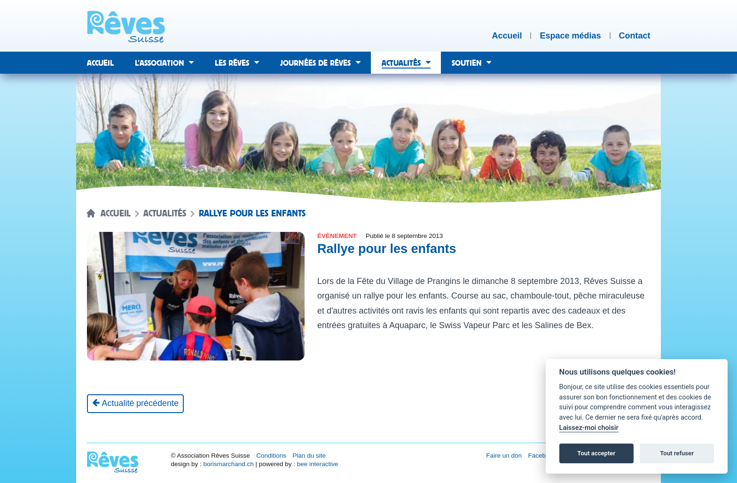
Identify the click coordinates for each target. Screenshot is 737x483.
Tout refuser (677, 453)
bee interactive (317, 464)
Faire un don (504, 455)
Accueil (116, 213)
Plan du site (309, 455)
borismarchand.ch (228, 464)
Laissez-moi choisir (589, 428)
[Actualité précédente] (135, 403)
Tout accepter (596, 453)
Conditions (271, 455)
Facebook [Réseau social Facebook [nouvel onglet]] (542, 455)
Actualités (164, 213)
